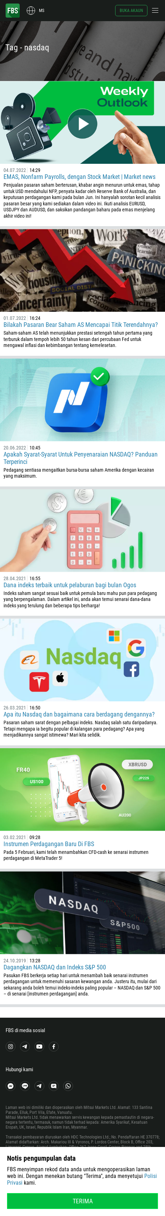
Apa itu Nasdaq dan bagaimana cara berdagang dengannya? (79, 714)
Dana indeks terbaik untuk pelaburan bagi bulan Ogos (70, 585)
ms (41, 10)
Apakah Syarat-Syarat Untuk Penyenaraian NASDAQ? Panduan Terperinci (81, 458)
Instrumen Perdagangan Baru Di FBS (49, 844)
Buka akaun (131, 10)
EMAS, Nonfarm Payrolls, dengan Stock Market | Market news (80, 176)
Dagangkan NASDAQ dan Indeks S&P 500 (55, 967)
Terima (83, 1201)
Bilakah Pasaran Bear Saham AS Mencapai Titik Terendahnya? (81, 324)
